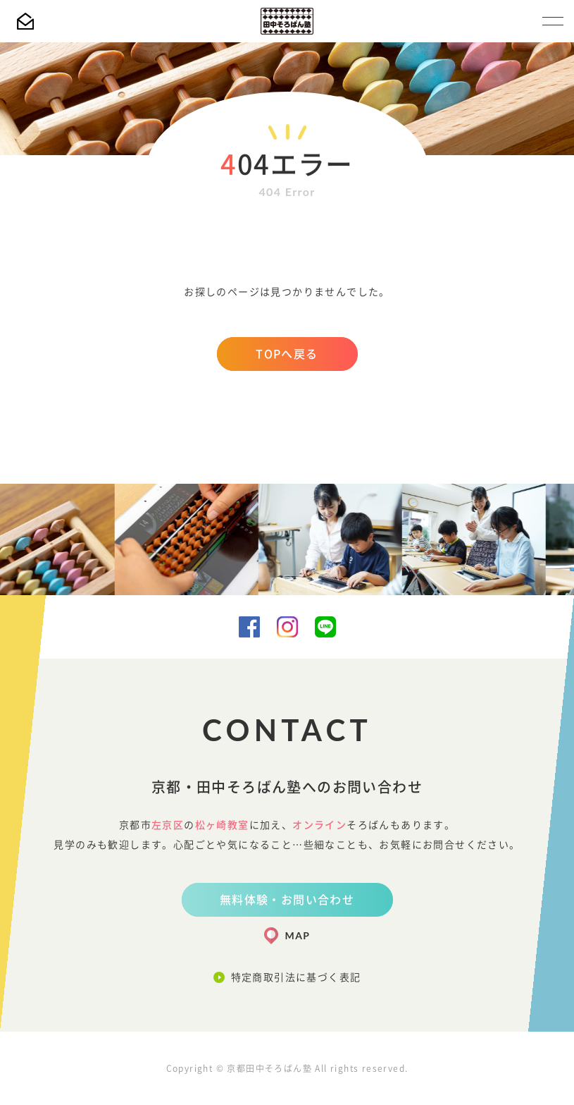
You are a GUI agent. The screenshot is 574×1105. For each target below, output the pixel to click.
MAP (298, 935)
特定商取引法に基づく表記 (296, 977)
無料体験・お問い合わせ (287, 899)
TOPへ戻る (287, 354)
